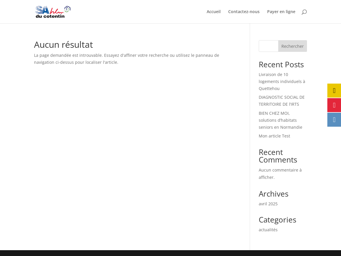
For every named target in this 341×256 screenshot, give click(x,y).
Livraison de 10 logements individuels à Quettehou (282, 81)
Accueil (214, 12)
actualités (268, 229)
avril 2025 (268, 203)
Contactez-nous (244, 12)
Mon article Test (274, 136)
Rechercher (292, 46)
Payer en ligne (281, 12)
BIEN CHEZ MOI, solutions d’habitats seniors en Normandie (280, 120)
